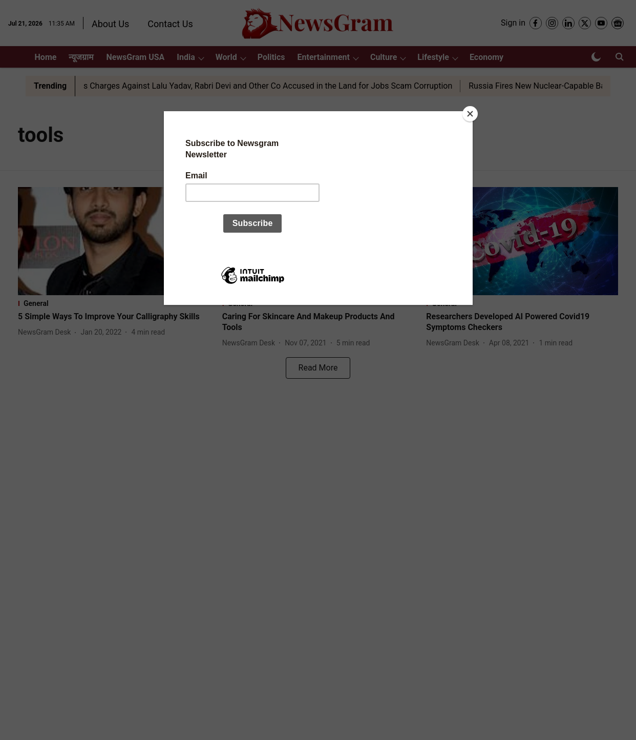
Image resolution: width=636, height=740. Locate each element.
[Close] (470, 113)
